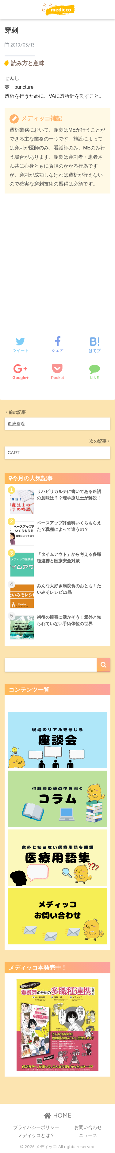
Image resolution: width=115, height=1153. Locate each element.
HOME (57, 1115)
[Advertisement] (57, 258)
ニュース (88, 1135)
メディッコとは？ (36, 1135)
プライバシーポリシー (36, 1127)
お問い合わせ (88, 1127)
